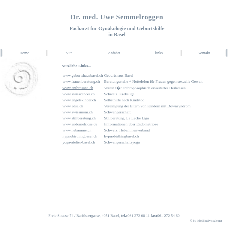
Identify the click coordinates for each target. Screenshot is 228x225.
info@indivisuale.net (209, 220)
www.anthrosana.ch (77, 87)
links (159, 53)
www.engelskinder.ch (79, 100)
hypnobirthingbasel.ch (79, 136)
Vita (69, 53)
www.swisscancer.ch (78, 94)
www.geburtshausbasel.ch (82, 75)
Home (24, 53)
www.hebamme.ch (77, 130)
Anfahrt (114, 53)
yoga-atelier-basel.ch (78, 142)
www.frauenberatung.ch (81, 81)
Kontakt (203, 53)
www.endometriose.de (79, 124)
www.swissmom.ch (77, 112)
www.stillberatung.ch (79, 118)
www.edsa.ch (72, 106)
